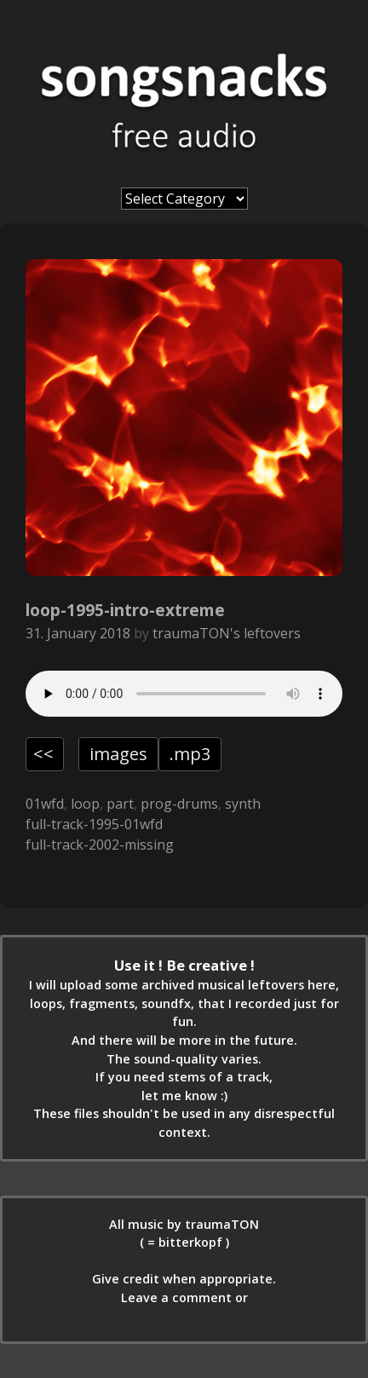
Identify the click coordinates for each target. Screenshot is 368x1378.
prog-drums (179, 803)
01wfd (45, 803)
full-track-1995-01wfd (94, 824)
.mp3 (190, 753)
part (120, 803)
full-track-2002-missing (100, 844)
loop (85, 803)
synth (243, 803)
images (118, 753)
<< (43, 753)
